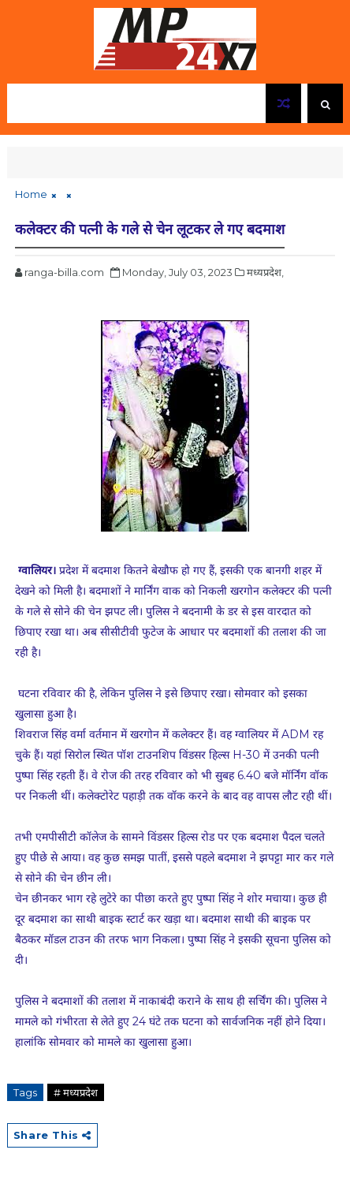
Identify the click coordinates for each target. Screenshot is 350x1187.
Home (31, 194)
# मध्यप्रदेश (76, 1092)
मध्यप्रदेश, (265, 272)
